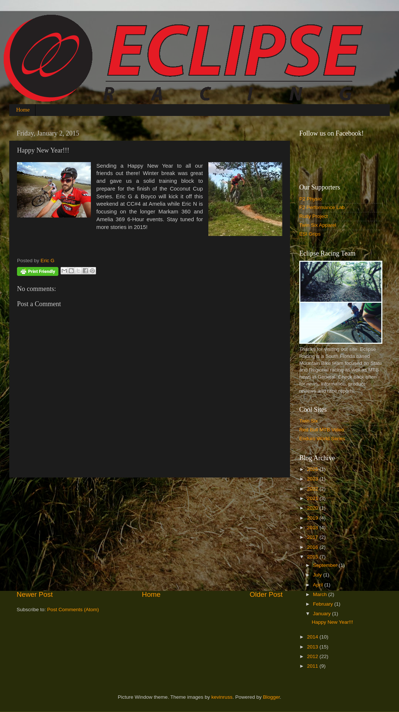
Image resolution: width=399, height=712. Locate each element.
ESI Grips (310, 234)
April (318, 585)
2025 (313, 469)
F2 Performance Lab (322, 207)
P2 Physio (310, 199)
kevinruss (221, 697)
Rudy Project (313, 216)
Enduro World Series (322, 438)
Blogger (271, 697)
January (322, 613)
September (326, 565)
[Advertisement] (149, 533)
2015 (313, 556)
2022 (313, 489)
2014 (313, 637)
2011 (313, 666)
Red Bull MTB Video (321, 429)
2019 (313, 518)
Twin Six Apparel (317, 225)
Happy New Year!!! (332, 622)
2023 (313, 479)
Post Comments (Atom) (73, 609)
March (320, 594)
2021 (313, 498)
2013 (313, 647)
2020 (313, 508)
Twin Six (308, 421)
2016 (313, 547)
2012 (313, 656)
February (323, 604)
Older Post (266, 594)
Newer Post (35, 594)
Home (23, 110)
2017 (313, 537)
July (318, 575)
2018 (313, 527)
